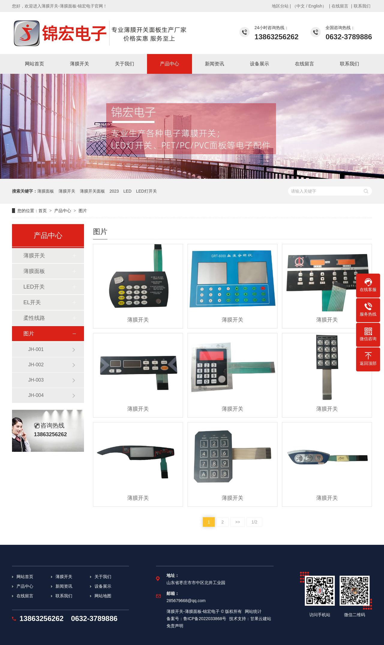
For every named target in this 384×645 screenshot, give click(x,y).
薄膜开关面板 (92, 191)
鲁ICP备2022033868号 (204, 618)
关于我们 (102, 576)
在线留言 (340, 6)
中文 (300, 6)
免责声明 (174, 625)
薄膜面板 (45, 191)
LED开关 (34, 287)
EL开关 (32, 302)
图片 (83, 210)
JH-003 (36, 379)
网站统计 (253, 611)
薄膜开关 (66, 191)
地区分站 (280, 6)
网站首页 (24, 576)
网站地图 (102, 595)
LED (127, 191)
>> (237, 522)
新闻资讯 (64, 586)
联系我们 (362, 6)
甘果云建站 (260, 618)
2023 (114, 191)
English (315, 6)
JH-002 (36, 364)
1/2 (254, 522)
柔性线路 (34, 318)
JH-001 (36, 349)
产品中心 (62, 210)
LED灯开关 (146, 191)
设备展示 (102, 586)
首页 (42, 210)
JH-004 (36, 395)
